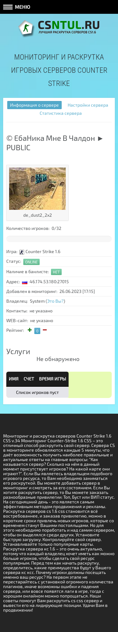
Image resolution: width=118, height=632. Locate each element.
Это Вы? (55, 301)
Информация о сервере (34, 105)
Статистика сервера (61, 113)
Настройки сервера (88, 105)
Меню (16, 7)
